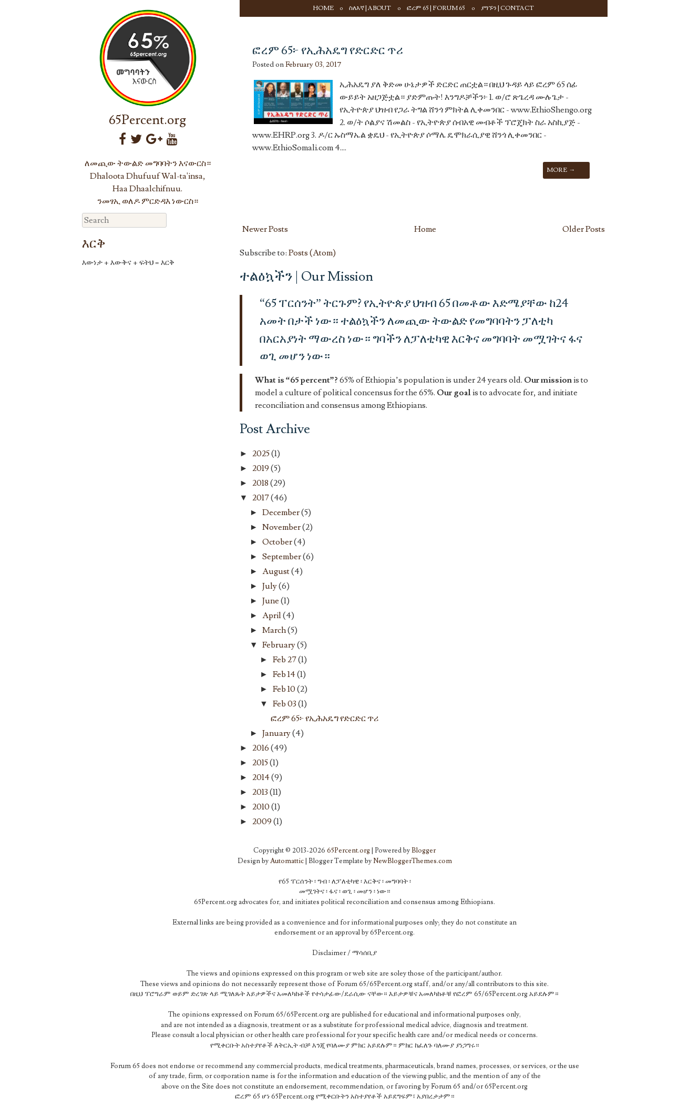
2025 (261, 453)
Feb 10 (285, 689)
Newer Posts (265, 229)
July (270, 586)
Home (323, 8)
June (271, 601)
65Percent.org (147, 120)
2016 (261, 748)
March (274, 630)
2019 (261, 468)
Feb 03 (285, 704)
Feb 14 (285, 674)
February (279, 645)
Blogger (424, 850)
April (272, 615)
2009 (262, 821)
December (281, 512)
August (276, 571)
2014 (261, 777)
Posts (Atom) (312, 253)
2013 (261, 792)
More (561, 170)
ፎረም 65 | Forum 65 (436, 8)
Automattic (287, 861)
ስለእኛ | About (370, 8)
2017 (261, 498)
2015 (261, 762)
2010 (261, 807)
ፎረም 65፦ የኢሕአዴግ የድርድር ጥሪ (327, 50)
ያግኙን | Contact (507, 8)
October (278, 542)
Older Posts (583, 229)
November (282, 527)
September (282, 556)
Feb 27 (285, 659)
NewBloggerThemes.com (412, 861)
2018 (261, 483)
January (277, 733)
